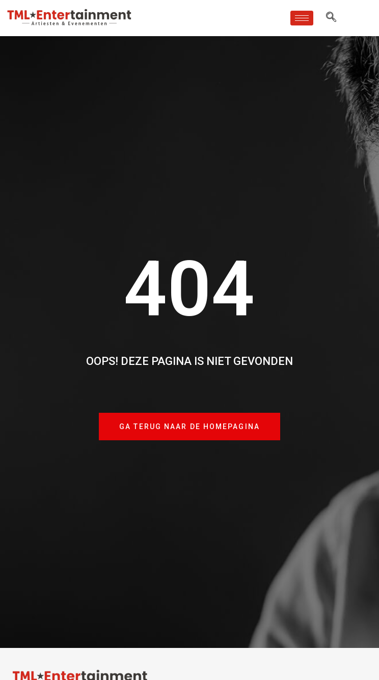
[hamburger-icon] (301, 18)
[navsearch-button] (331, 17)
